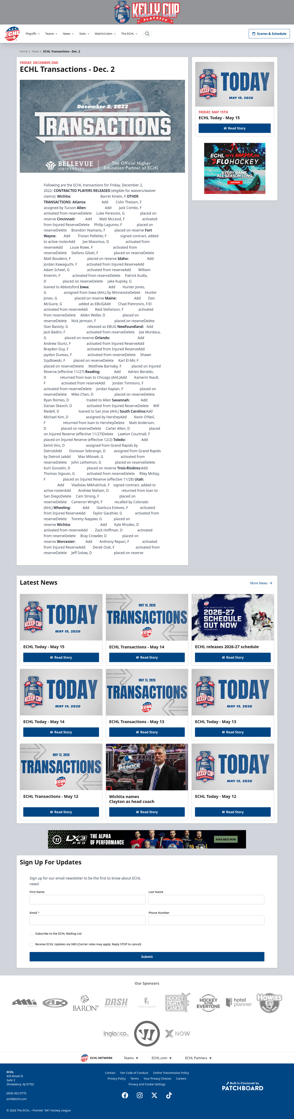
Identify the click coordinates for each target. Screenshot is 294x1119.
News (68, 34)
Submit (147, 957)
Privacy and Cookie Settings (147, 1084)
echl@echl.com (17, 1099)
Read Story (234, 128)
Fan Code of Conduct (134, 1073)
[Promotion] (147, 12)
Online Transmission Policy (171, 1073)
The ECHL (129, 34)
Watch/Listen (105, 34)
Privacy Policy (117, 1078)
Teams (51, 34)
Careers (181, 1078)
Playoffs (33, 34)
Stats (84, 34)
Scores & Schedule (269, 33)
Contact (110, 1073)
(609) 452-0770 (16, 1093)
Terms (134, 1078)
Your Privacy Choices (157, 1078)
